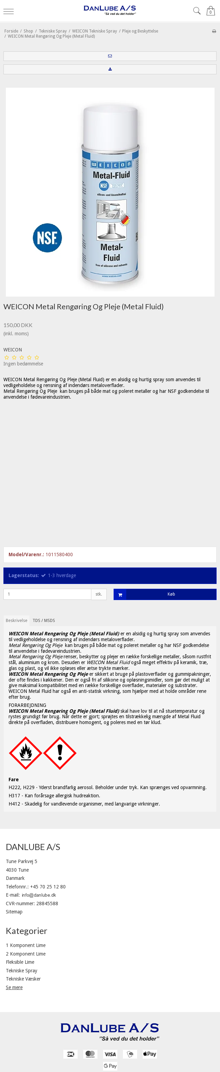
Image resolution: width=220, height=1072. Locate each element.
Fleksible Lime (20, 962)
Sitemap (14, 911)
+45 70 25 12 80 (48, 886)
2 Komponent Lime (26, 954)
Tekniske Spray (21, 970)
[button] (110, 56)
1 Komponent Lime (26, 945)
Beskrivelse (16, 620)
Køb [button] (144, 594)
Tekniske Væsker (23, 979)
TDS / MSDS (44, 620)
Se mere (14, 987)
